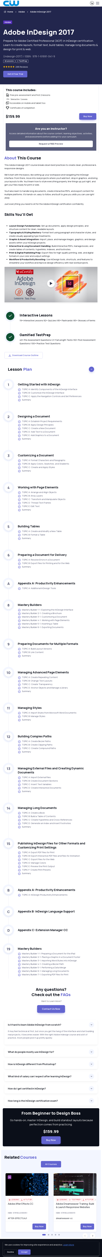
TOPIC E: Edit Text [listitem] (29, 506)
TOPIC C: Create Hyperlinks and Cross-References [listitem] (45, 820)
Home (8, 12)
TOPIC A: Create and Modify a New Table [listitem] (40, 531)
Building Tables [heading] (29, 526)
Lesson (20, 369)
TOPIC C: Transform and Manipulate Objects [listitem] (41, 499)
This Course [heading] (22, 158)
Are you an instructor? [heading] (51, 129)
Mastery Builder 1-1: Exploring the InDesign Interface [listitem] (45, 610)
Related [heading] (20, 1157)
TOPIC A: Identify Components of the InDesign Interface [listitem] (47, 389)
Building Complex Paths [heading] (35, 736)
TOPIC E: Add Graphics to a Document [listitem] (38, 435)
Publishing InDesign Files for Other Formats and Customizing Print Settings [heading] (51, 845)
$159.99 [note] (51, 1131)
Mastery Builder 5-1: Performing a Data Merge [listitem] (42, 967)
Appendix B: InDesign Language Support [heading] (46, 911)
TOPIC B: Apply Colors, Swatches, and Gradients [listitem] (43, 464)
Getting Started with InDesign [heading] (39, 384)
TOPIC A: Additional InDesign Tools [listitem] (37, 588)
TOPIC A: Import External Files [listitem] (34, 777)
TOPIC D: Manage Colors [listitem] (32, 863)
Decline (10, 1252)
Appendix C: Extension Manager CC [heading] (43, 930)
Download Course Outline (23, 355)
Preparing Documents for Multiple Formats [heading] (48, 644)
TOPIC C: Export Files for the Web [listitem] (36, 859)
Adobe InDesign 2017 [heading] (38, 32)
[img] (27, 1184)
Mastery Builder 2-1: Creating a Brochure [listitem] (40, 613)
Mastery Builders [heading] (30, 605)
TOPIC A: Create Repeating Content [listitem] (38, 677)
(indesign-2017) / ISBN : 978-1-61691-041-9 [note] (29, 56)
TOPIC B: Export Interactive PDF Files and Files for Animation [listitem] (49, 856)
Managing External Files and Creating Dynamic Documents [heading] (51, 770)
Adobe (21, 11)
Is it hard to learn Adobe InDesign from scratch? (34, 1024)
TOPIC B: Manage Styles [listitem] (31, 716)
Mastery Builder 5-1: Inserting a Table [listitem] (38, 624)
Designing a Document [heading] (34, 416)
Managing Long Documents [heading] (37, 808)
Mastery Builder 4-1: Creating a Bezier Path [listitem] (41, 964)
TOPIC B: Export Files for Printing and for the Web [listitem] (44, 563)
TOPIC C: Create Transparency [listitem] (35, 684)
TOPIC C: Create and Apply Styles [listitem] (36, 467)
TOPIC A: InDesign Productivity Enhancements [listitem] (43, 895)
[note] (9, 61)
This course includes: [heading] (21, 90)
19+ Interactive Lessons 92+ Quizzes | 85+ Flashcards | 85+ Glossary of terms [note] (57, 320)
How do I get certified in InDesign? (27, 1088)
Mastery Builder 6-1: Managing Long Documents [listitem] (43, 971)
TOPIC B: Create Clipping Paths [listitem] (35, 745)
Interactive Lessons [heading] (36, 315)
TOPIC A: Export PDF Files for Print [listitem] (36, 852)
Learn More (68, 1244)
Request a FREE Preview (51, 143)
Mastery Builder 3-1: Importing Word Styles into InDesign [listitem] (47, 960)
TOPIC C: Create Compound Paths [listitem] (37, 748)
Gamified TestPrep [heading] (35, 335)
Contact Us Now (51, 1008)
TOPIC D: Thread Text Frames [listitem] (34, 503)
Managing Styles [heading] (30, 708)
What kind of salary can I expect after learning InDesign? (39, 1076)
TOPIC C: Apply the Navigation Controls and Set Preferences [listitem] (50, 396)
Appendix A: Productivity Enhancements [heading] (46, 583)
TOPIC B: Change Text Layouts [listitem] (35, 681)
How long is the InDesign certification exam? (33, 1100)
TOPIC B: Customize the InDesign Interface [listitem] (41, 393)
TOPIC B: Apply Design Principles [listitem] (36, 425)
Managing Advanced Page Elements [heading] (43, 672)
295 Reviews (21, 66)
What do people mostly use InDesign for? (31, 1052)
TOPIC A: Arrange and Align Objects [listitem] (37, 492)
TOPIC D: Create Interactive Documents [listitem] (39, 788)
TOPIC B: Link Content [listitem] (31, 652)
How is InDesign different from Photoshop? (32, 1064)
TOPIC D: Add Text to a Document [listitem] (36, 432)
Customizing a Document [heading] (36, 455)
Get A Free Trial (15, 74)
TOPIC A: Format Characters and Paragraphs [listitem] (41, 460)
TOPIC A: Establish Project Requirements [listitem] (40, 421)
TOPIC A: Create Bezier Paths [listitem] (34, 741)
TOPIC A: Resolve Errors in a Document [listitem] (39, 560)
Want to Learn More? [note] (51, 1001)
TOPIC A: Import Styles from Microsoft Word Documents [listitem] (47, 713)
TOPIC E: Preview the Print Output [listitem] (36, 866)
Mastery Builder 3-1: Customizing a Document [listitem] (42, 617)
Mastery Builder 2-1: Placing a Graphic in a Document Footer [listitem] (49, 957)
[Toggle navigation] (97, 3)
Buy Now (87, 116)
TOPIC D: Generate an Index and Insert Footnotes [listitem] (44, 823)
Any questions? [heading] (51, 992)
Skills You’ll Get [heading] (18, 214)
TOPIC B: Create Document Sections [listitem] (38, 781)
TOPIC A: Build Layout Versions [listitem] (35, 649)
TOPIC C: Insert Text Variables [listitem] (34, 784)
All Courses (51, 1164)
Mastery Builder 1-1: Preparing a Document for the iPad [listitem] (46, 953)
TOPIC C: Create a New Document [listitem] (37, 428)
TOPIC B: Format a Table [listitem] (31, 535)
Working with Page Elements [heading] (38, 487)
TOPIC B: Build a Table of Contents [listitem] (37, 816)
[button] (44, 1234)
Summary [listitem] (24, 400)
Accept (24, 1252)
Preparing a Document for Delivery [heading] (42, 555)
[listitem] (39, 12)
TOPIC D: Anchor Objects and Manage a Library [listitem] (43, 688)
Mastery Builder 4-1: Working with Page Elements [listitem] (44, 620)
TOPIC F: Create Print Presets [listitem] (34, 870)
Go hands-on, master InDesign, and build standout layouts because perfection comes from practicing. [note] (51, 1122)
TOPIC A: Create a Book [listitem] (31, 813)
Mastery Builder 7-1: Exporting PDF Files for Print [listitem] (43, 974)
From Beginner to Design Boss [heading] (51, 1113)
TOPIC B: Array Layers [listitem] (30, 496)
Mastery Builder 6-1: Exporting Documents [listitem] (41, 627)
